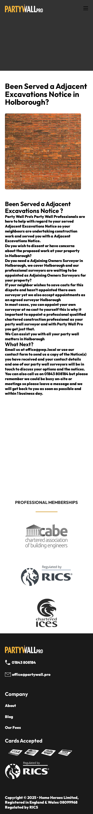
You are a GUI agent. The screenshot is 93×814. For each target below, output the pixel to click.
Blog (9, 716)
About (10, 705)
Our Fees (13, 727)
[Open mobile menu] (85, 8)
